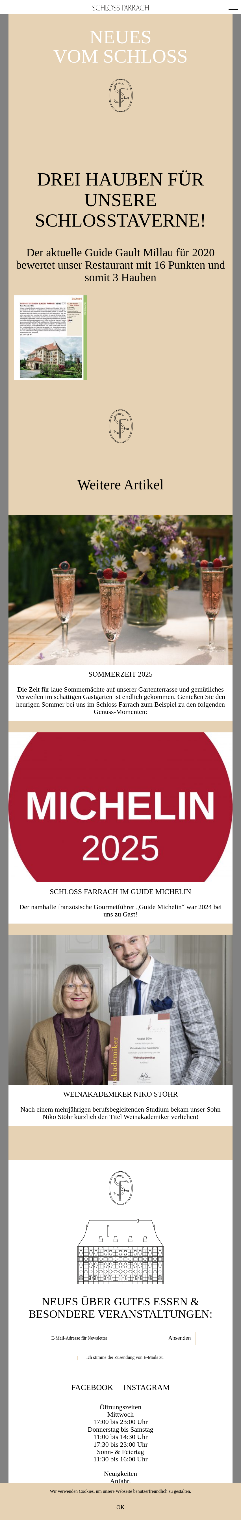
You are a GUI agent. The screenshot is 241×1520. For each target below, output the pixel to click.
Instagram (146, 1387)
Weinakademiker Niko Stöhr (120, 1094)
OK (120, 1507)
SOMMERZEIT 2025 (120, 674)
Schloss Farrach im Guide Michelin (120, 892)
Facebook (92, 1387)
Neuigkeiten (120, 1473)
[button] (233, 7)
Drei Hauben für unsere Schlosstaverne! (120, 200)
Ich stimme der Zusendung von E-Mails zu (125, 1357)
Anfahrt (120, 1481)
